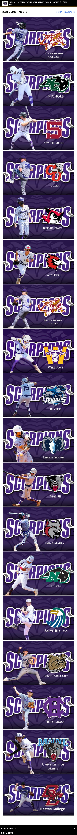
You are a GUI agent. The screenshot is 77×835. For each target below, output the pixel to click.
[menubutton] (73, 3)
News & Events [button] (8, 828)
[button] (38, 39)
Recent (59, 12)
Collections (69, 12)
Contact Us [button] (7, 833)
